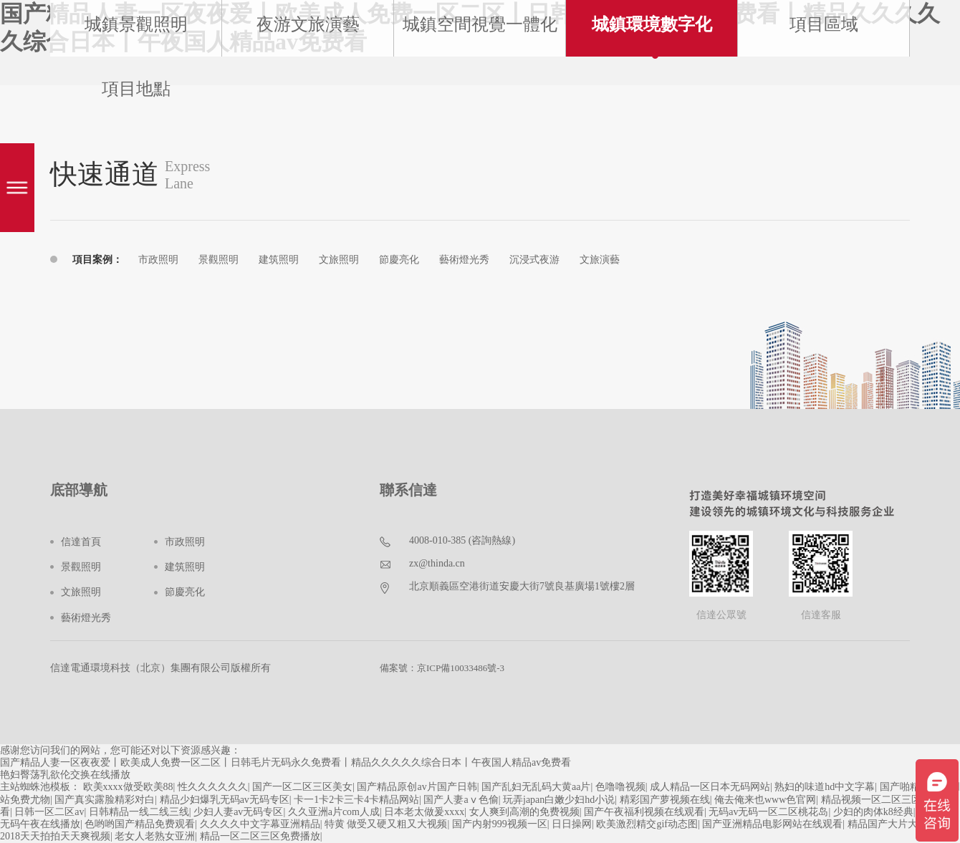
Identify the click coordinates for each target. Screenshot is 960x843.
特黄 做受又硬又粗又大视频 (386, 824)
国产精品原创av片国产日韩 (416, 786)
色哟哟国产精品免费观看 (140, 824)
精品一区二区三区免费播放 (260, 836)
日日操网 (572, 824)
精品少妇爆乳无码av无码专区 (224, 799)
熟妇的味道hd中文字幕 (824, 786)
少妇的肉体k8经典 (873, 811)
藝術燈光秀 (464, 259)
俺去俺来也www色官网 (765, 799)
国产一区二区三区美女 (302, 786)
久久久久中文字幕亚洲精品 (260, 824)
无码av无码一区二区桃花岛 (768, 811)
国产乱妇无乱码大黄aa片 (535, 786)
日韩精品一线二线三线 (139, 811)
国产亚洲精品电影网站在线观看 (772, 824)
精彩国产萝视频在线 (665, 799)
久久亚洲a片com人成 (334, 811)
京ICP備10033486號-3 (460, 668)
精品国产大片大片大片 (898, 824)
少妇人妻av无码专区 (238, 811)
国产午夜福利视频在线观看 (644, 811)
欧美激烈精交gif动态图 (647, 824)
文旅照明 (339, 259)
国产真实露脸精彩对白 (104, 799)
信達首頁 (81, 541)
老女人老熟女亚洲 (155, 836)
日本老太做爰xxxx (424, 811)
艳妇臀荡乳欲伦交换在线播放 (65, 774)
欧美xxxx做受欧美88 (128, 786)
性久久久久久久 (213, 786)
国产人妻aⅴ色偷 (460, 799)
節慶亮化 (399, 259)
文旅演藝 (600, 259)
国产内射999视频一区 (499, 824)
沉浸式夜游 (534, 259)
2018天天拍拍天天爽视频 (55, 836)
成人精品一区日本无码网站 (710, 786)
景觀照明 (218, 259)
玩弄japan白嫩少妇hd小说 (559, 799)
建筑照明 (279, 259)
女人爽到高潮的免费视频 (524, 811)
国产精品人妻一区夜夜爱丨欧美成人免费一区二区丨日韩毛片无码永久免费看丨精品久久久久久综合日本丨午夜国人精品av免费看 (285, 762)
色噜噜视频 (620, 786)
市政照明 (158, 259)
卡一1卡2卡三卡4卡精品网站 (356, 799)
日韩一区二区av (49, 811)
